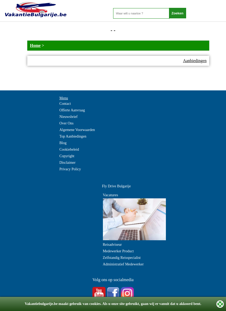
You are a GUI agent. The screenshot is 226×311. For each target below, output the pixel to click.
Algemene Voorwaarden (77, 130)
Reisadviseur (112, 245)
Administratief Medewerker (123, 264)
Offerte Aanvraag (72, 110)
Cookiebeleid (69, 149)
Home (35, 45)
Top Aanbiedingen (72, 136)
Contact (65, 104)
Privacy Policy (70, 169)
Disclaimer (67, 163)
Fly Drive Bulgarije (116, 186)
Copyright (66, 156)
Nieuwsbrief (68, 117)
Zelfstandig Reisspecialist (122, 258)
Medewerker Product (118, 251)
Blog (62, 143)
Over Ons (66, 123)
